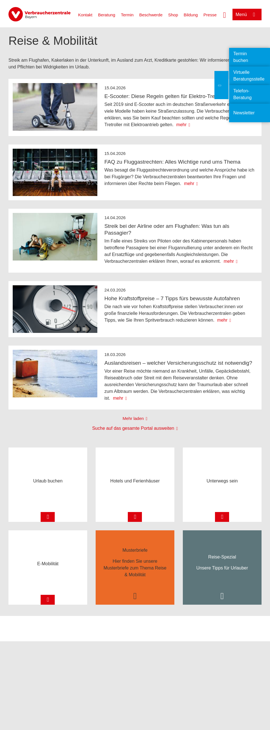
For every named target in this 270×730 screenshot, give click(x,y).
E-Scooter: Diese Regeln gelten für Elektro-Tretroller (166, 96)
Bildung (191, 14)
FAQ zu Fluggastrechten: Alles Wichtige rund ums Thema (172, 162)
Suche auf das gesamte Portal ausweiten (133, 428)
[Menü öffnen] (247, 14)
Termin (127, 14)
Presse (210, 14)
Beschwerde (151, 14)
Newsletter (244, 112)
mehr (181, 124)
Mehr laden (133, 418)
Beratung (106, 14)
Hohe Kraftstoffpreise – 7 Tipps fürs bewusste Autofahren (172, 298)
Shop (173, 14)
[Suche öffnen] (224, 14)
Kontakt (85, 14)
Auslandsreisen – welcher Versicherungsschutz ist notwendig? (178, 363)
